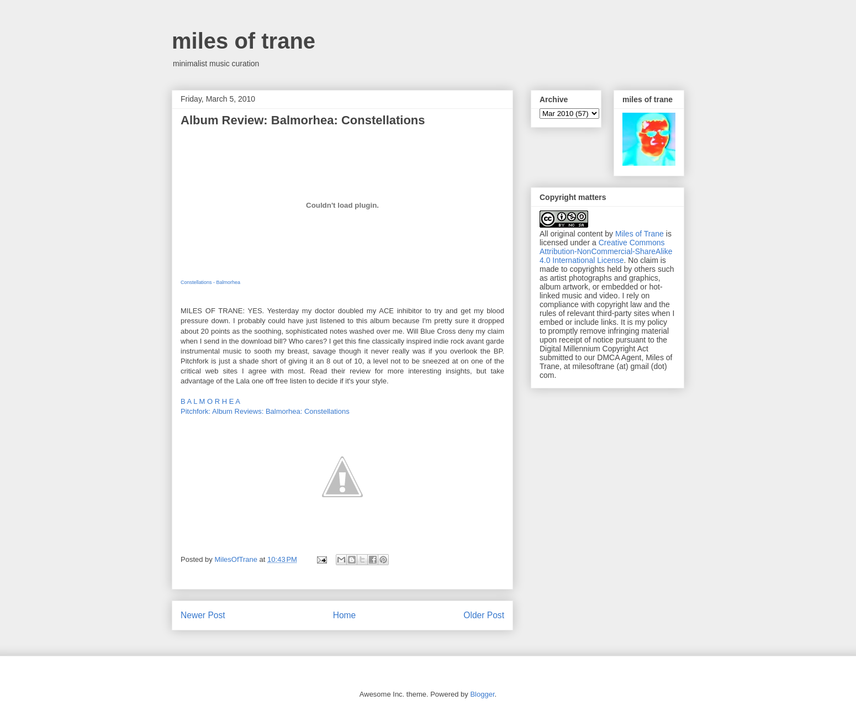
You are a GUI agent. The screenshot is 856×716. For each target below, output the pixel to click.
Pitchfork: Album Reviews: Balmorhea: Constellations (265, 411)
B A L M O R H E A (210, 401)
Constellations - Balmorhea (210, 282)
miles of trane (243, 41)
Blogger (482, 694)
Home (344, 615)
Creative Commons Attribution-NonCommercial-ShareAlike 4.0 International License (606, 251)
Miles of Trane (639, 233)
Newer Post (203, 615)
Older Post (483, 615)
